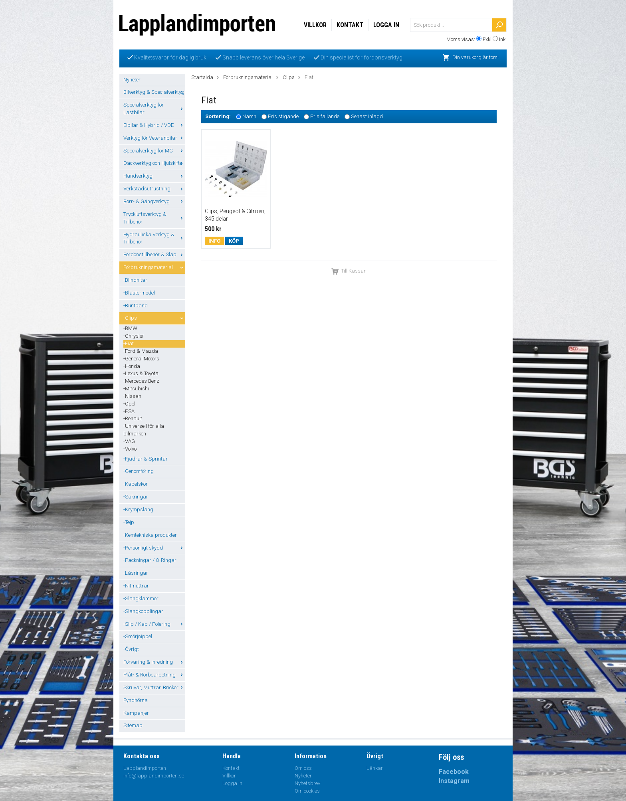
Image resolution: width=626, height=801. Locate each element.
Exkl (487, 39)
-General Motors (141, 359)
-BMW (130, 328)
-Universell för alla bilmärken (143, 430)
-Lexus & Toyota (140, 373)
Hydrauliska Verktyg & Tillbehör (154, 238)
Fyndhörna (135, 700)
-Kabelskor (135, 484)
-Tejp (128, 522)
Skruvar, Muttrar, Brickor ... (154, 687)
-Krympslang (138, 509)
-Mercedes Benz (141, 381)
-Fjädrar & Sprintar (145, 459)
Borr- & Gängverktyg (154, 201)
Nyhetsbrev (307, 783)
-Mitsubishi (136, 389)
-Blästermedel (139, 293)
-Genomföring (138, 471)
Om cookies (307, 791)
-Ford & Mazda (140, 351)
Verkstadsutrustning (154, 189)
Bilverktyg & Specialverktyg (154, 92)
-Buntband (135, 306)
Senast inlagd (367, 117)
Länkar (374, 768)
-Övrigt (131, 649)
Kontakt (350, 25)
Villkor (315, 25)
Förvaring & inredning (154, 662)
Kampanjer (136, 713)
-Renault (132, 418)
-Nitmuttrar (136, 586)
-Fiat (128, 343)
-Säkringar (135, 497)
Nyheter (132, 80)
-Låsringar (135, 573)
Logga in (386, 25)
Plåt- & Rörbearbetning (154, 675)
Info (214, 241)
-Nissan (132, 396)
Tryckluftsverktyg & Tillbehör (154, 218)
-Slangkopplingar (143, 611)
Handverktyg (154, 176)
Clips (289, 77)
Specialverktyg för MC (154, 151)
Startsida (202, 77)
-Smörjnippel (137, 636)
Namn (249, 117)
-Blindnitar (135, 280)
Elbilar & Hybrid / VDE (154, 125)
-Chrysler (133, 336)
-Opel (129, 404)
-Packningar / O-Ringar (149, 560)
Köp (234, 241)
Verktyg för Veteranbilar (154, 138)
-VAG (129, 441)
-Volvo (130, 449)
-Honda (131, 366)
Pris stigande (283, 117)
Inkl (503, 39)
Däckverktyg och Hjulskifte (154, 163)
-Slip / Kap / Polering (154, 624)
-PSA (129, 411)
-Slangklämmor (140, 598)
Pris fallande (324, 117)
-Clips (154, 318)
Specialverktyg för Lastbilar (154, 108)
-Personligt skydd (154, 548)
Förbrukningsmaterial (154, 267)
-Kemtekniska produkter (150, 535)
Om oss (303, 768)
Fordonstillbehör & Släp (154, 254)
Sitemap (133, 725)
